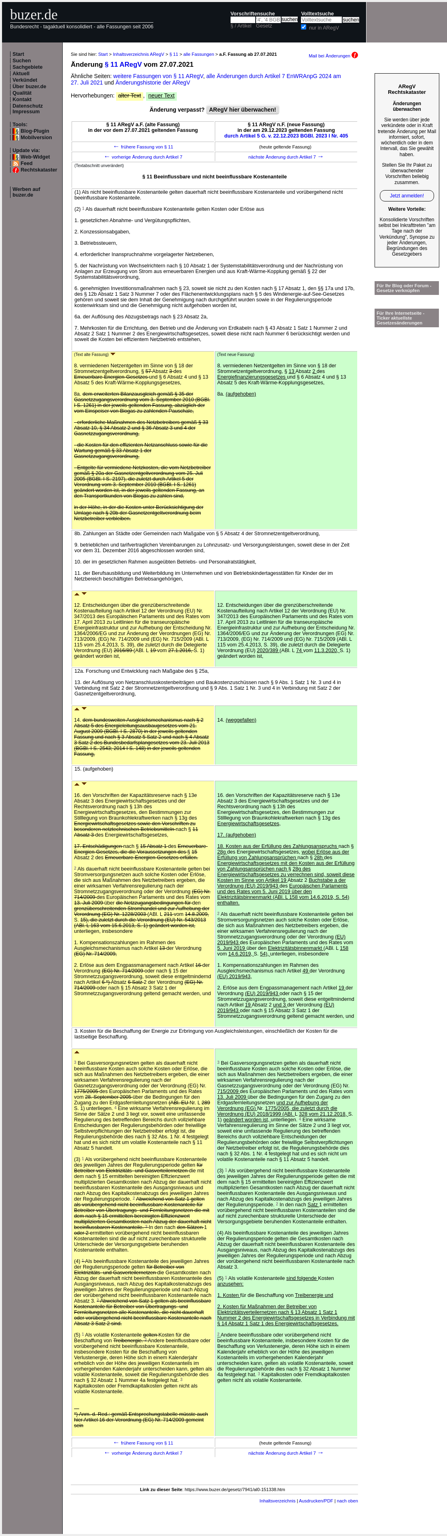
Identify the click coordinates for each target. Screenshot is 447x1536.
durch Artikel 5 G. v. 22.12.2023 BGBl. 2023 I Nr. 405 (286, 136)
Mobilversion (36, 137)
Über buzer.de (29, 86)
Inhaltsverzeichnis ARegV (138, 54)
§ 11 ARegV (123, 64)
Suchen (22, 61)
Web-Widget (35, 157)
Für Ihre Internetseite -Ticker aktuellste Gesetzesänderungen (400, 318)
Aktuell (21, 73)
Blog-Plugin (35, 131)
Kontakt (22, 99)
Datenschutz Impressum (28, 108)
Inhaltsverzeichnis (278, 1500)
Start (18, 54)
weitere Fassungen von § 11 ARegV (158, 76)
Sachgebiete (27, 67)
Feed (26, 163)
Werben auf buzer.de (26, 192)
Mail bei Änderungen (333, 55)
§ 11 (173, 54)
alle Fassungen (198, 54)
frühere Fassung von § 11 (143, 146)
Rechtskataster (39, 170)
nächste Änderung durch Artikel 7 (286, 157)
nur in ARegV (324, 28)
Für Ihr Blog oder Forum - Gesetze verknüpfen (404, 288)
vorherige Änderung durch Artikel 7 (143, 157)
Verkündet (25, 80)
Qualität (22, 93)
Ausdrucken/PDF (316, 1500)
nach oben (347, 1500)
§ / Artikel (241, 26)
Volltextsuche (317, 14)
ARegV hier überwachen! (242, 109)
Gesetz (264, 26)
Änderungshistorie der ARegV (153, 82)
